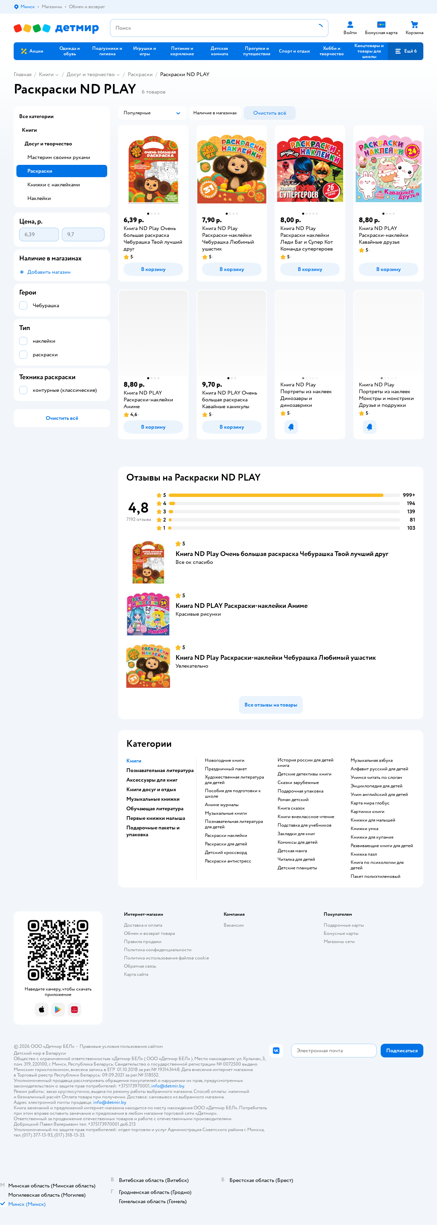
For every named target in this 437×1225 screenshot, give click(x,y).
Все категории (36, 116)
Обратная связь (140, 966)
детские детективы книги (305, 774)
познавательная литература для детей (234, 824)
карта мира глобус (370, 803)
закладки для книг (296, 834)
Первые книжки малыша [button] (155, 818)
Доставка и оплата (143, 925)
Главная (22, 74)
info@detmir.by (167, 1086)
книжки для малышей (373, 820)
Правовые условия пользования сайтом (121, 1046)
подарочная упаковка (300, 791)
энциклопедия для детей (377, 786)
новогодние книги (224, 760)
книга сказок (291, 808)
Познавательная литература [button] (160, 770)
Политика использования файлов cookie (166, 958)
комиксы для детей (298, 842)
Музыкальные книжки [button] (153, 799)
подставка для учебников (305, 825)
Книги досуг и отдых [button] (151, 789)
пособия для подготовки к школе (233, 793)
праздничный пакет (226, 769)
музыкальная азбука (372, 760)
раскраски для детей (226, 844)
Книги (46, 74)
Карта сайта (136, 974)
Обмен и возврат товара (149, 933)
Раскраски (140, 74)
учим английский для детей (379, 794)
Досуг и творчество (91, 74)
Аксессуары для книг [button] (152, 780)
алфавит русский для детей (379, 769)
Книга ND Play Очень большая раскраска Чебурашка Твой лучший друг (281, 554)
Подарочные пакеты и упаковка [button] (153, 831)
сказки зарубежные (298, 782)
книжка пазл (364, 854)
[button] (405, 51)
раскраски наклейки (226, 835)
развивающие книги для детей (382, 846)
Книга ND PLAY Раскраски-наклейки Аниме (241, 605)
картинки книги (367, 811)
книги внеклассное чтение (306, 817)
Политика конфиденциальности (158, 950)
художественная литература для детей (234, 779)
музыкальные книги (226, 813)
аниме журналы (222, 805)
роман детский (293, 799)
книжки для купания (372, 837)
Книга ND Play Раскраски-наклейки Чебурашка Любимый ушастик (275, 657)
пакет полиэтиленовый (375, 876)
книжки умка (364, 828)
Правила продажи (142, 941)
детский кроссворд (226, 852)
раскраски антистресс (228, 861)
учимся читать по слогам (376, 777)
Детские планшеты (297, 868)
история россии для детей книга (306, 762)
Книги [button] (133, 760)
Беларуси (56, 1053)
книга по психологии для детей (377, 865)
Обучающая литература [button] (154, 808)
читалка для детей (296, 859)
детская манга (292, 851)
